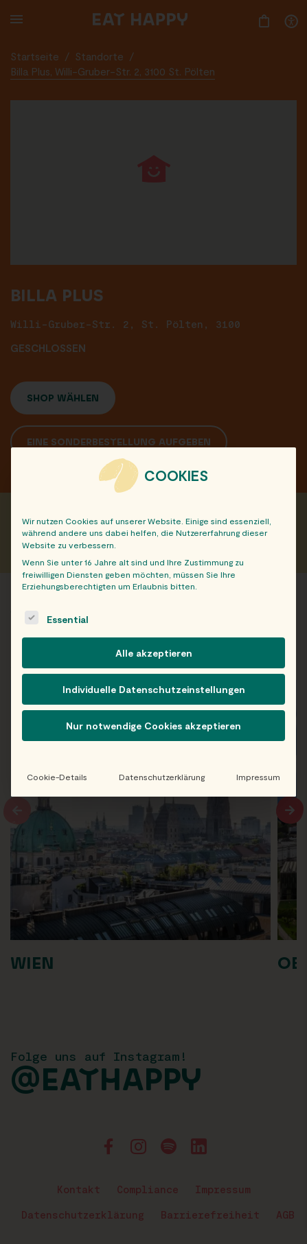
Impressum (258, 777)
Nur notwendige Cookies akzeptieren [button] (153, 725)
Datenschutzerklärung (162, 777)
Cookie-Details (57, 777)
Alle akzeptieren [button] (153, 653)
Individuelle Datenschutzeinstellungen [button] (153, 689)
